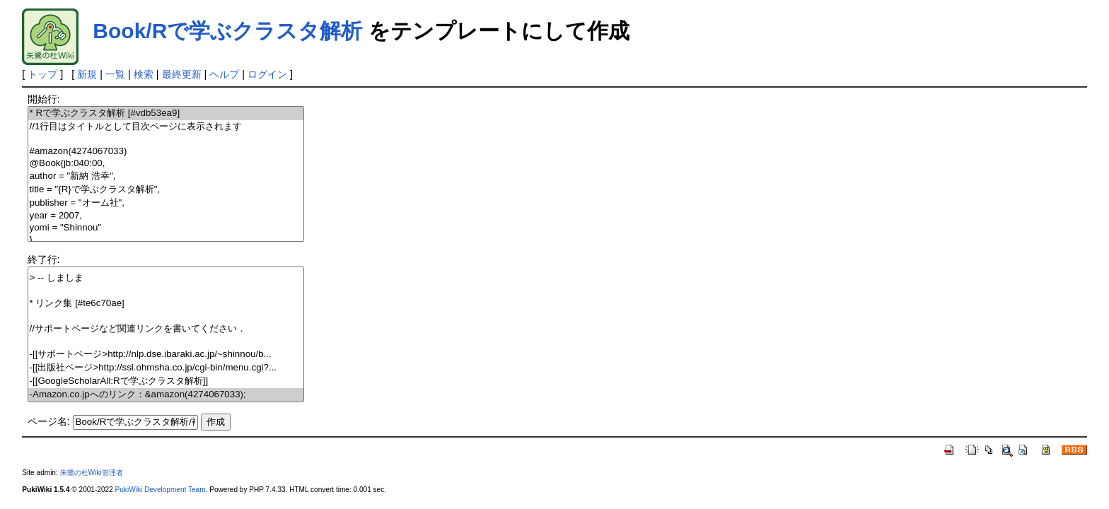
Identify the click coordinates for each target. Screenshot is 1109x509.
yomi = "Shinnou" (166, 228)
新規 (87, 74)
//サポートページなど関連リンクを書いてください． (166, 329)
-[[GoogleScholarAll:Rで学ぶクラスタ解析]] (166, 381)
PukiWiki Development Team (160, 489)
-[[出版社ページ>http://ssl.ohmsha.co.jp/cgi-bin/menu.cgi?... (166, 368)
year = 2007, (166, 216)
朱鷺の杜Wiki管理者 (91, 472)
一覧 (115, 74)
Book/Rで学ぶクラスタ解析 (227, 30)
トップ (42, 74)
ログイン (267, 74)
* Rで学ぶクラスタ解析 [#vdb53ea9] (166, 113)
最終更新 (182, 74)
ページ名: (49, 421)
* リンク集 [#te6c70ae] (166, 303)
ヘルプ (224, 74)
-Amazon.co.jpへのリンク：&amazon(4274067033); (166, 395)
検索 (143, 74)
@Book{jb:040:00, (166, 164)
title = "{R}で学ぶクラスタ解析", (166, 190)
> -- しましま (166, 278)
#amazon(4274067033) (166, 152)
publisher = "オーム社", (166, 203)
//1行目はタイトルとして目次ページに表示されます (166, 127)
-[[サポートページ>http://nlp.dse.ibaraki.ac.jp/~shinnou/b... (166, 354)
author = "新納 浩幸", (166, 176)
